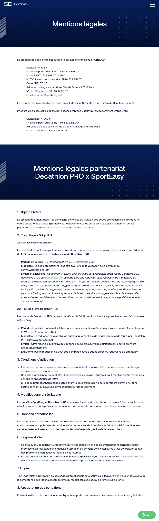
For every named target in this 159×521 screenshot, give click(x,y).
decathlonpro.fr (53, 277)
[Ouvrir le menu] (152, 5)
